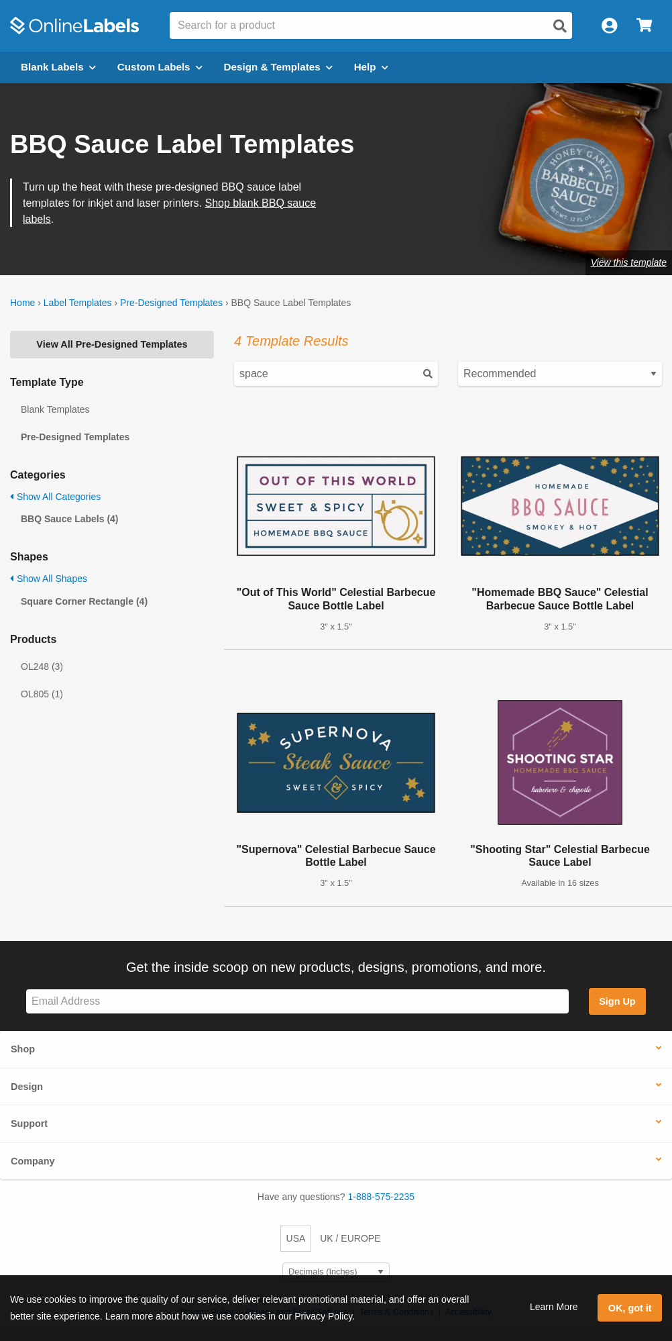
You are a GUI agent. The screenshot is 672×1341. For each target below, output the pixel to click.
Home (22, 302)
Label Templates (78, 302)
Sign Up (617, 1001)
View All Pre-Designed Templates (111, 344)
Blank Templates (55, 409)
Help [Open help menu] (371, 66)
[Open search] (560, 26)
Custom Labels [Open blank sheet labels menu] (160, 66)
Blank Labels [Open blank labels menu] (58, 66)
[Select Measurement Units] (336, 1272)
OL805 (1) (42, 694)
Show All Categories (55, 496)
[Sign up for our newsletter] (297, 1001)
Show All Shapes (48, 578)
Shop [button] (23, 1049)
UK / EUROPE (350, 1238)
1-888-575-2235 (381, 1196)
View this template (629, 262)
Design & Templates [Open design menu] (278, 66)
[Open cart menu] (644, 26)
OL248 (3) (42, 666)
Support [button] (29, 1123)
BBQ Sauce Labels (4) (70, 518)
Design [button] (27, 1086)
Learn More (554, 1306)
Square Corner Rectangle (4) (84, 601)
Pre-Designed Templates (171, 302)
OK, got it (630, 1308)
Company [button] (33, 1161)
